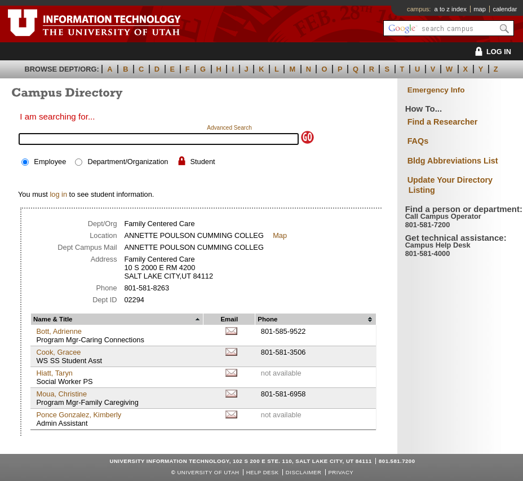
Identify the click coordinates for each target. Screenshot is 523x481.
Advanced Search (229, 128)
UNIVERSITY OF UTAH (208, 472)
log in (58, 194)
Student (202, 161)
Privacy (340, 472)
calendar (505, 9)
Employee (50, 161)
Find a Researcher (442, 121)
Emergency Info (436, 90)
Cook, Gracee (58, 352)
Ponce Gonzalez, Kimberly (78, 415)
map (479, 9)
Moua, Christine (61, 394)
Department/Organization (127, 161)
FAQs (418, 140)
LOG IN (491, 51)
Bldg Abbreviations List (452, 160)
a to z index (451, 9)
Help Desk (262, 472)
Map (280, 235)
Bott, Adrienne (58, 331)
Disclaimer (303, 472)
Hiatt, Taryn (54, 373)
